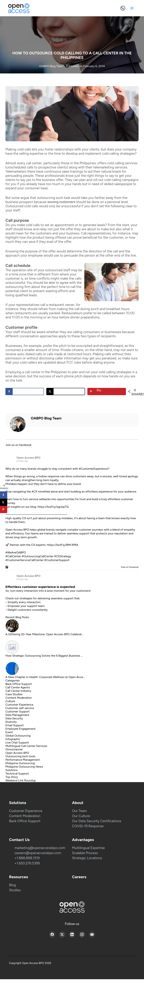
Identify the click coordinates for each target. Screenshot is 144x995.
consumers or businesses (102, 332)
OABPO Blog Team (51, 66)
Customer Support (17, 711)
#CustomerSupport (56, 560)
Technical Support (17, 773)
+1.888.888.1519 (27, 858)
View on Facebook (129, 567)
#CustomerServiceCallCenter (24, 560)
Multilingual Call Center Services (26, 746)
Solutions (11, 770)
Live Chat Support (17, 742)
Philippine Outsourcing (20, 763)
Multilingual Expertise (88, 848)
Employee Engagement (20, 728)
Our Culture (81, 816)
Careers (79, 876)
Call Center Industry (18, 691)
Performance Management (22, 759)
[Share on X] (65, 391)
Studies (15, 890)
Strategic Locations (87, 858)
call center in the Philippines (46, 372)
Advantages (83, 839)
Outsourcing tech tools (20, 756)
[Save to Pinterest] (106, 391)
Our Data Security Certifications (96, 821)
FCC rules (73, 362)
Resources (18, 876)
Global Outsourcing (18, 735)
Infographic (12, 739)
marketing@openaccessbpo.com (39, 848)
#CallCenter (13, 556)
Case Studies (13, 694)
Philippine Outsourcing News (24, 766)
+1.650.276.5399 (27, 863)
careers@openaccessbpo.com (37, 853)
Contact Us (19, 839)
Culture (10, 701)
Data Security (14, 718)
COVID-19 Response (87, 826)
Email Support (14, 725)
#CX (34, 491)
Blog (12, 885)
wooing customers (61, 202)
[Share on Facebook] (24, 391)
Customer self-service (19, 708)
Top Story (11, 777)
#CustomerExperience (93, 468)
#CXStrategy (62, 556)
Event (9, 732)
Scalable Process (85, 853)
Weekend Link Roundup (20, 780)
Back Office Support (18, 684)
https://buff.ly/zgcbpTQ (53, 506)
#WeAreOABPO (15, 552)
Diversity (11, 722)
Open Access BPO (28, 457)
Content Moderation (18, 697)
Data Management (17, 715)
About (77, 802)
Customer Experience (19, 704)
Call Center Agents (17, 687)
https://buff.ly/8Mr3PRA (62, 545)
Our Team (79, 811)
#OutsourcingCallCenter (37, 556)
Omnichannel (14, 749)
